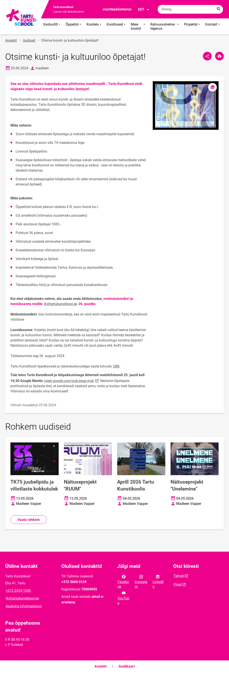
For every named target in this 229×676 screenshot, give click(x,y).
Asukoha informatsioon (24, 606)
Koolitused (116, 26)
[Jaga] (207, 56)
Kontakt (213, 26)
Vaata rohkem (29, 520)
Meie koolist (138, 26)
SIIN (116, 366)
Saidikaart (127, 666)
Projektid (192, 26)
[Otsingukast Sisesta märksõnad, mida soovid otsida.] (190, 9)
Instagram (141, 581)
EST (143, 9)
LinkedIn (158, 581)
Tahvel (179, 576)
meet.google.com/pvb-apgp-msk (71, 380)
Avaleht (11, 40)
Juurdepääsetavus (116, 9)
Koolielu (94, 26)
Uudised (29, 40)
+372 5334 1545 (18, 590)
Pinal (177, 584)
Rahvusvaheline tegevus (165, 26)
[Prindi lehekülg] (219, 56)
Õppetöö (74, 26)
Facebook (123, 581)
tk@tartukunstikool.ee (60, 304)
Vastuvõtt (52, 26)
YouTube (123, 597)
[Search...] (218, 9)
